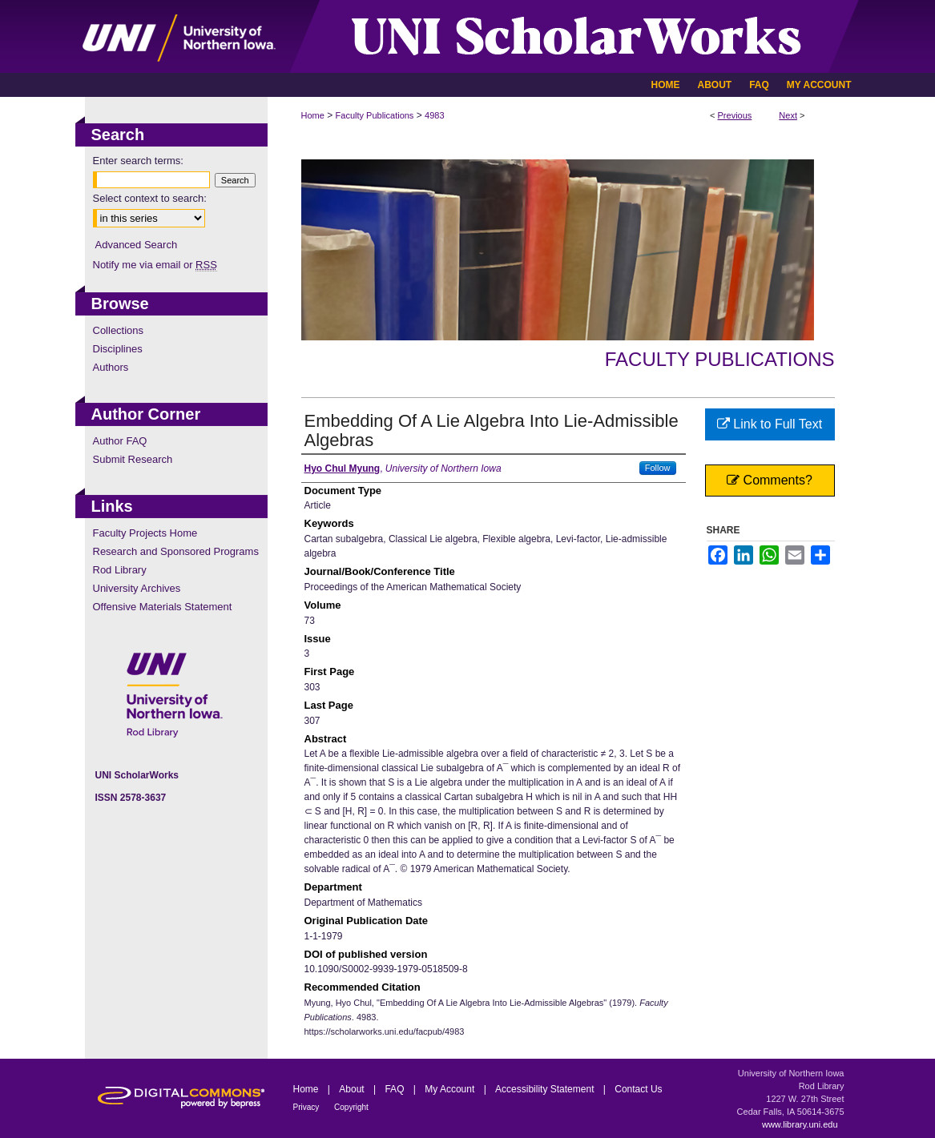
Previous (735, 115)
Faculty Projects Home (145, 533)
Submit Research (133, 459)
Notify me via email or (155, 265)
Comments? (769, 480)
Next (788, 115)
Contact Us (638, 1089)
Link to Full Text (769, 424)
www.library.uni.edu (800, 1124)
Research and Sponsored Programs (176, 551)
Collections (118, 330)
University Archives (137, 588)
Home (312, 115)
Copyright (351, 1107)
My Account (451, 1089)
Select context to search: (150, 198)
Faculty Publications (375, 115)
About (353, 1089)
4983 (434, 115)
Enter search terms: (138, 161)
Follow (658, 467)
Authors (111, 367)
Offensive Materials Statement (162, 607)
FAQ (395, 1089)
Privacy (307, 1107)
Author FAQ (120, 441)
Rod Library (120, 570)
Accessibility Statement (546, 1089)
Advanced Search (136, 245)
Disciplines (118, 349)
